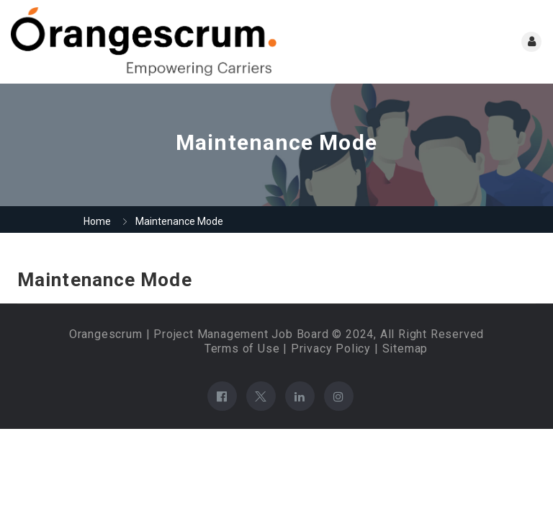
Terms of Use (242, 348)
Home (97, 221)
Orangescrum (106, 334)
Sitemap (405, 348)
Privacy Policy (331, 348)
